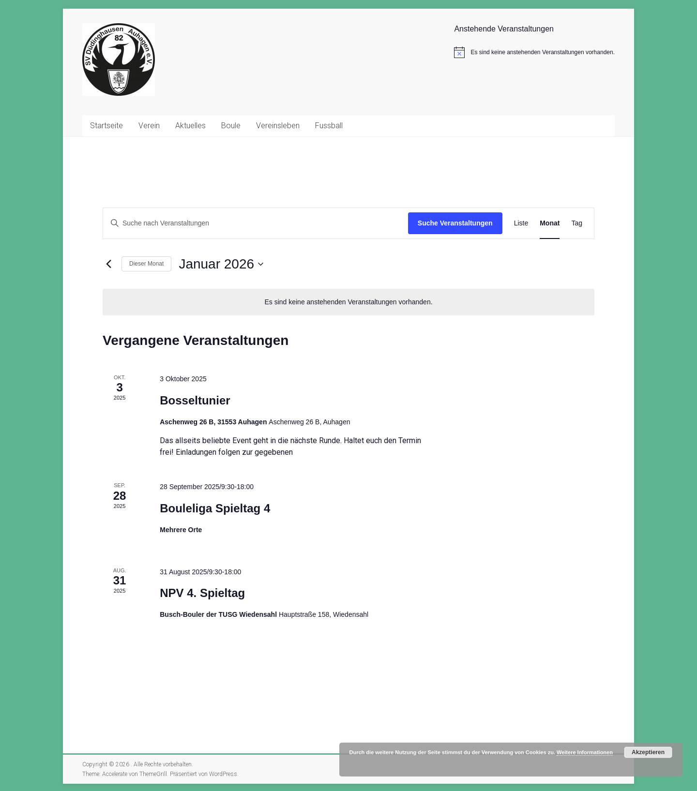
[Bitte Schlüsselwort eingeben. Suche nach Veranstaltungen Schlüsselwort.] (255, 223)
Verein (149, 125)
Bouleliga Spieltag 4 (215, 508)
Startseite (106, 125)
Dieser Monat (146, 263)
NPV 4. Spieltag (202, 592)
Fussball (329, 125)
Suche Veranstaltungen (455, 223)
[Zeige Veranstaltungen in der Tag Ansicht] (576, 223)
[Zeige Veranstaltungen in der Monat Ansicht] (550, 223)
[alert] (534, 52)
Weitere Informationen (585, 752)
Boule (231, 125)
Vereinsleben (278, 125)
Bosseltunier (195, 400)
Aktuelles (190, 125)
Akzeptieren (648, 752)
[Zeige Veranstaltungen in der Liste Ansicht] (521, 223)
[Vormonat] (108, 264)
